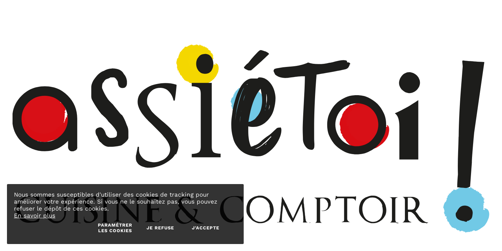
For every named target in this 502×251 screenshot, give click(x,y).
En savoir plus (34, 215)
